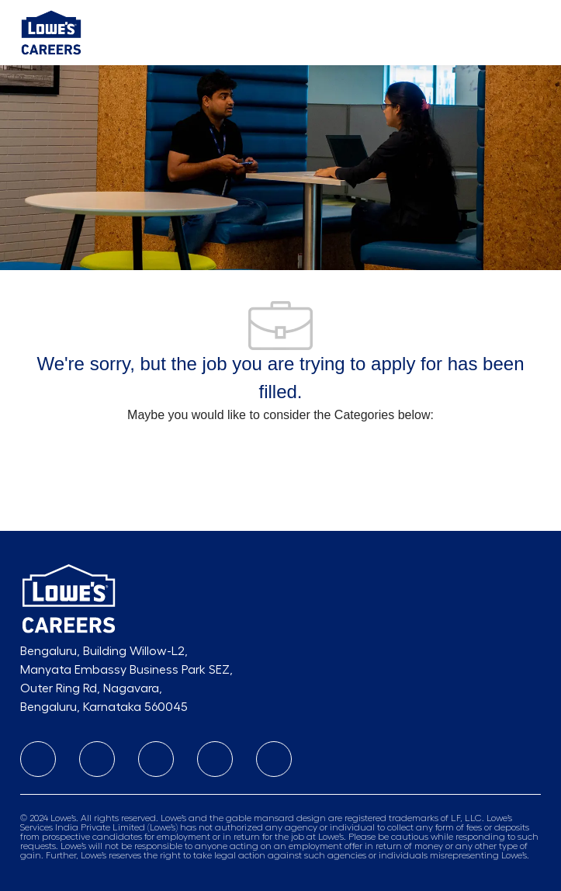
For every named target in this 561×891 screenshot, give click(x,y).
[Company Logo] (51, 31)
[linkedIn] (38, 759)
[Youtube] (215, 759)
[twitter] (274, 759)
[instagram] (97, 759)
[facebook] (156, 759)
